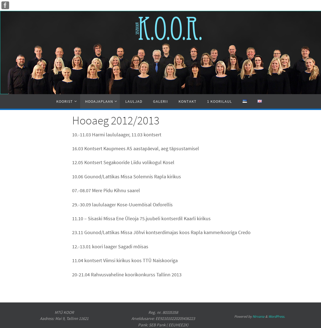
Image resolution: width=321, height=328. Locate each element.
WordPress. (276, 316)
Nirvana (258, 316)
